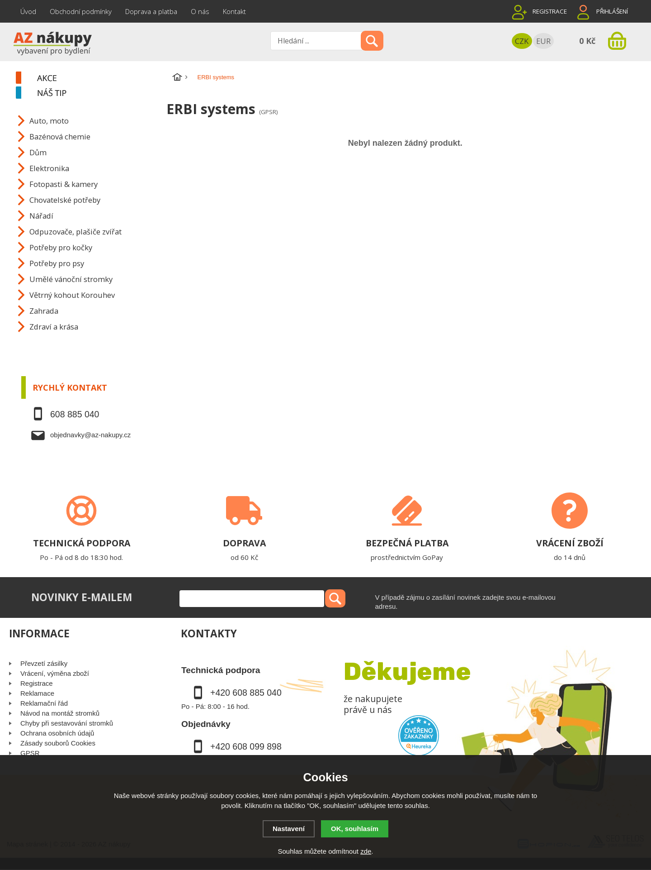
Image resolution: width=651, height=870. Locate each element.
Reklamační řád (44, 703)
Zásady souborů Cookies (57, 743)
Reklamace (37, 693)
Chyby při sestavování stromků (66, 723)
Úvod (28, 11)
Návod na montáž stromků (59, 713)
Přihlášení (612, 11)
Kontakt (234, 11)
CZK (521, 41)
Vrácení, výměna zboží (54, 673)
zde (365, 851)
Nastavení (289, 828)
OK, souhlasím (354, 828)
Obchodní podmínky (81, 11)
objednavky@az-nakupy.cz (90, 435)
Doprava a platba (151, 11)
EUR (543, 41)
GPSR (30, 753)
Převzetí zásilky (43, 663)
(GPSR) (268, 112)
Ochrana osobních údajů (57, 733)
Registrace (550, 11)
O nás (200, 11)
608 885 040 (74, 414)
